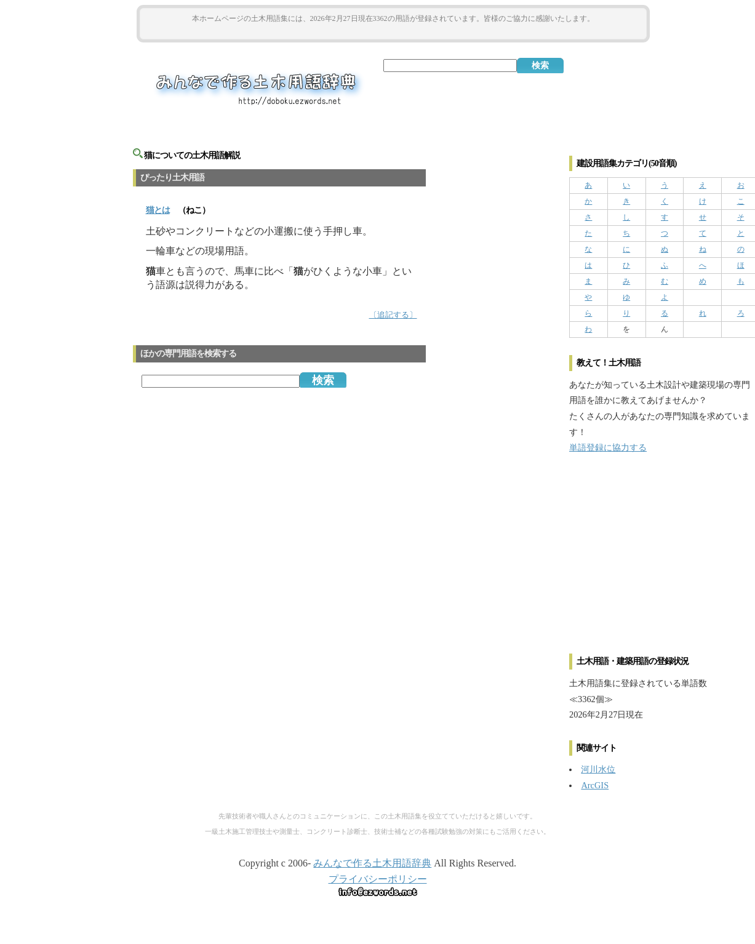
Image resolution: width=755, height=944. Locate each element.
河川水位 (598, 769)
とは (158, 210)
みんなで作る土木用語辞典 (372, 863)
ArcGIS (595, 785)
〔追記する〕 (393, 315)
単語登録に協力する (608, 447)
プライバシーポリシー (378, 879)
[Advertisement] (393, 31)
